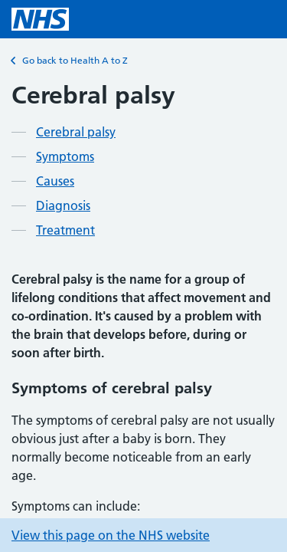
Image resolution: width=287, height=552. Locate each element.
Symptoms (65, 156)
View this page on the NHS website (110, 535)
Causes (55, 181)
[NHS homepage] (40, 19)
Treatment (65, 230)
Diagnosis (63, 205)
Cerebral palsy (76, 132)
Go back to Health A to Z (69, 60)
